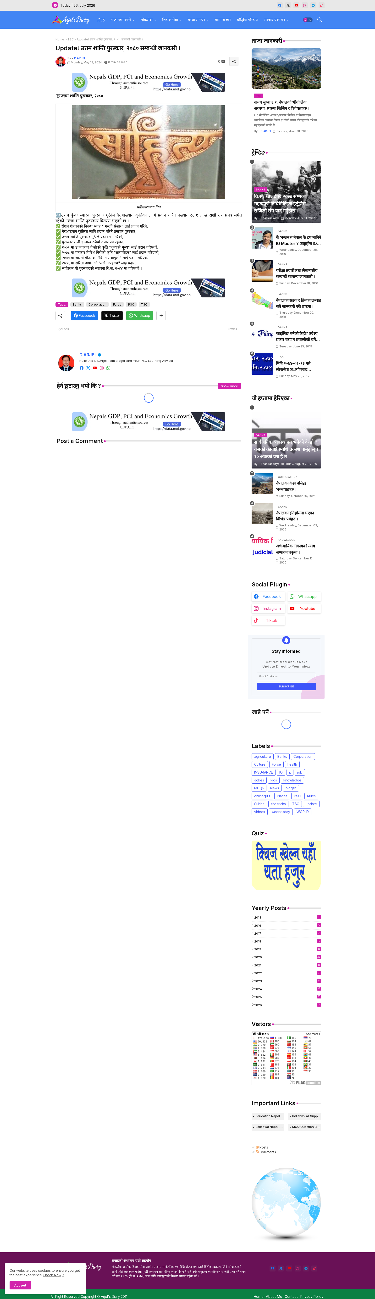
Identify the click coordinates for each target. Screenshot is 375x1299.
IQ (281, 772)
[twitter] (281, 1268)
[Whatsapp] (139, 315)
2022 (287, 973)
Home (59, 39)
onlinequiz (262, 796)
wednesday (280, 812)
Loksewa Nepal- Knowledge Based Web (270, 1127)
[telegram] (313, 5)
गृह (101, 19)
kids (273, 780)
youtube (307, 608)
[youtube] (296, 5)
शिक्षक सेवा (170, 19)
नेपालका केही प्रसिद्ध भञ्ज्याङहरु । (291, 486)
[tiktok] (322, 5)
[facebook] (280, 5)
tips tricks (278, 804)
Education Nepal (268, 1116)
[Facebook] (84, 315)
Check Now (52, 1275)
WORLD (303, 812)
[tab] (101, 20)
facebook (272, 596)
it (290, 772)
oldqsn (291, 788)
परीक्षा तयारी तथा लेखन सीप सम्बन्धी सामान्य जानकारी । (296, 273)
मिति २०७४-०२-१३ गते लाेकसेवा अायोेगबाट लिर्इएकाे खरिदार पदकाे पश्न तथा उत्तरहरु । (297, 367)
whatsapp (307, 596)
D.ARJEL (88, 354)
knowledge (292, 780)
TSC (70, 39)
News (274, 788)
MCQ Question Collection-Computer (306, 1127)
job (299, 772)
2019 (287, 949)
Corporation (97, 304)
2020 (287, 957)
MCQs (259, 788)
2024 (287, 989)
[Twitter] (112, 315)
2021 (287, 965)
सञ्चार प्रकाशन (274, 19)
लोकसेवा (146, 19)
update (311, 804)
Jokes (259, 780)
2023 (287, 981)
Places (282, 796)
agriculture (262, 756)
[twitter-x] (288, 5)
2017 (287, 933)
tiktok (271, 620)
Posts (262, 1147)
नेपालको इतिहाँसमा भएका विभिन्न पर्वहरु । (295, 516)
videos (259, 812)
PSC (131, 304)
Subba (259, 804)
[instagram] (305, 5)
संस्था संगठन (196, 19)
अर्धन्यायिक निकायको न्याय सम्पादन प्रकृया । (295, 549)
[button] (308, 19)
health (292, 764)
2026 (287, 1005)
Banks (77, 304)
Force (117, 304)
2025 (287, 997)
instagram (272, 608)
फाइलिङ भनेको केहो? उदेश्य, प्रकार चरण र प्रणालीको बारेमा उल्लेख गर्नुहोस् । (297, 337)
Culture (259, 764)
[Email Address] (286, 676)
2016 (287, 925)
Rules (311, 796)
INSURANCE (263, 772)
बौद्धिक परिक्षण (247, 19)
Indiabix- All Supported (306, 1116)
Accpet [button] (20, 1285)
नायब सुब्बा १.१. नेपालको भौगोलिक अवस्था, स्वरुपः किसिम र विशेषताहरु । (281, 105)
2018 (287, 941)
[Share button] (161, 315)
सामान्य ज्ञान (223, 19)
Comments (266, 1152)
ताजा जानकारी (120, 19)
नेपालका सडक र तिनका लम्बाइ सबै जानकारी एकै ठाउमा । (298, 303)
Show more (229, 386)
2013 (287, 917)
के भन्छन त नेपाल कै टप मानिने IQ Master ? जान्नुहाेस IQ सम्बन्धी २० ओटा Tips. (298, 241)
